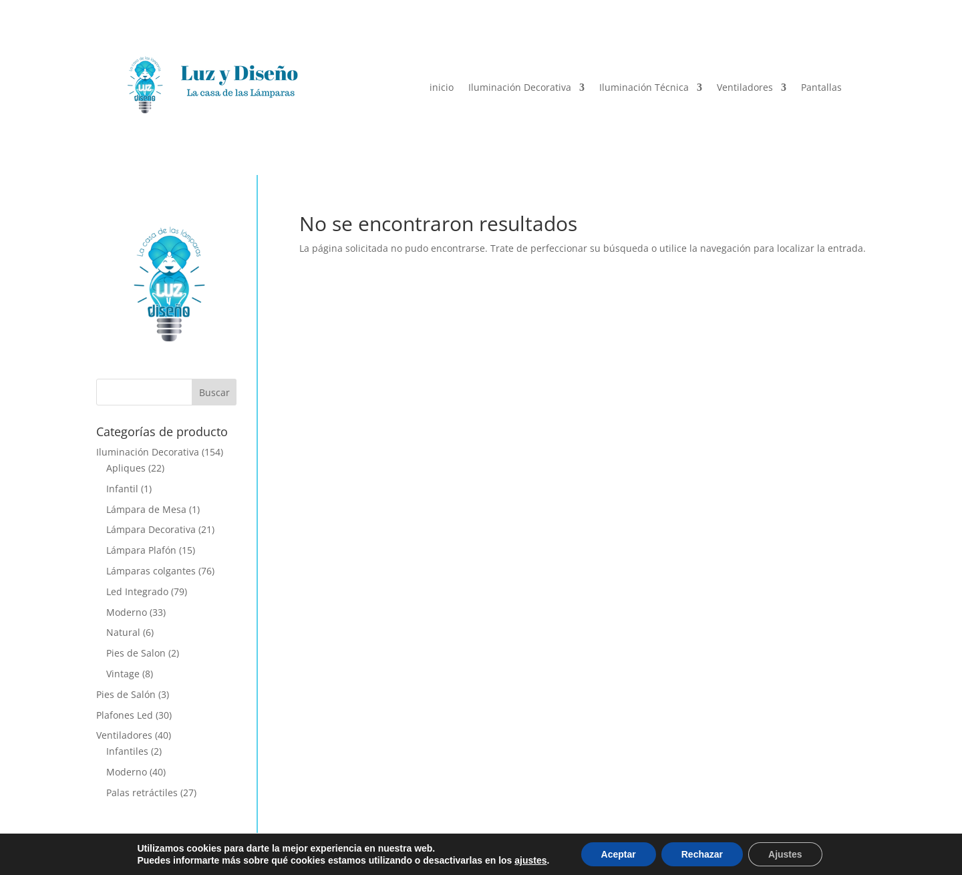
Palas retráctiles (142, 792)
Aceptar (618, 854)
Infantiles (127, 751)
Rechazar (702, 854)
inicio (442, 87)
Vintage (123, 673)
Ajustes (785, 854)
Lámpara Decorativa (151, 529)
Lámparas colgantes (151, 570)
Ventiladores (745, 87)
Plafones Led (124, 715)
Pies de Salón (126, 694)
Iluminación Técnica (644, 87)
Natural (123, 632)
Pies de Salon (136, 653)
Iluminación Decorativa (519, 87)
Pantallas (821, 87)
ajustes (530, 860)
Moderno (126, 612)
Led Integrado (137, 591)
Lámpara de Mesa (146, 509)
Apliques (126, 468)
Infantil (122, 488)
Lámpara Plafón (141, 550)
